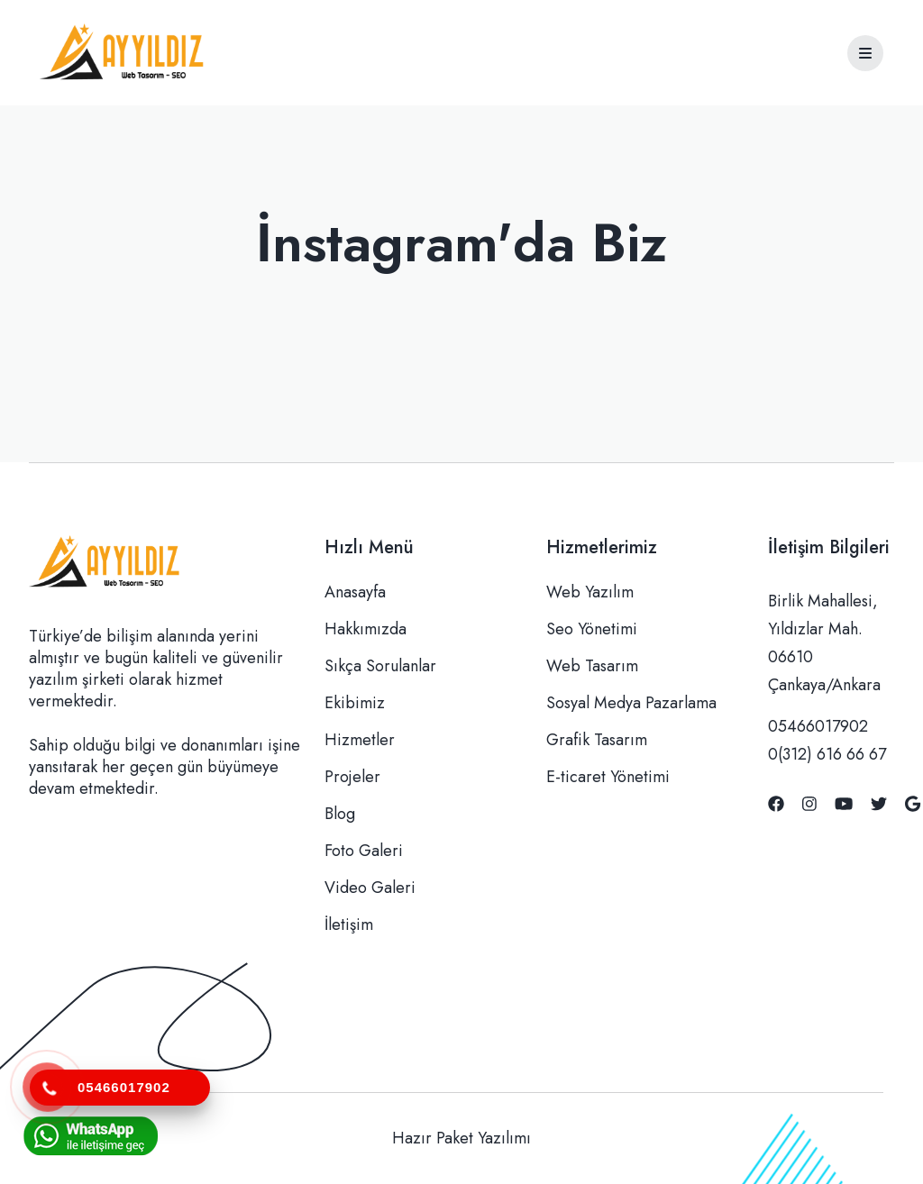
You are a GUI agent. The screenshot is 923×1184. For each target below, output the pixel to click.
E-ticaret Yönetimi (608, 776)
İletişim (348, 924)
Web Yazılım (590, 592)
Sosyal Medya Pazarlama (631, 703)
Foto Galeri (363, 850)
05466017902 (818, 726)
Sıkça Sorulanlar (380, 666)
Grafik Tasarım (596, 739)
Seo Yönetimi (591, 629)
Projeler (352, 776)
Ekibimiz (354, 703)
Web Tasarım (592, 666)
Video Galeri (370, 887)
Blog (339, 813)
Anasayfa (355, 592)
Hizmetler (359, 739)
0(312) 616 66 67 (827, 754)
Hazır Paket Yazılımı (461, 1138)
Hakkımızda (365, 629)
